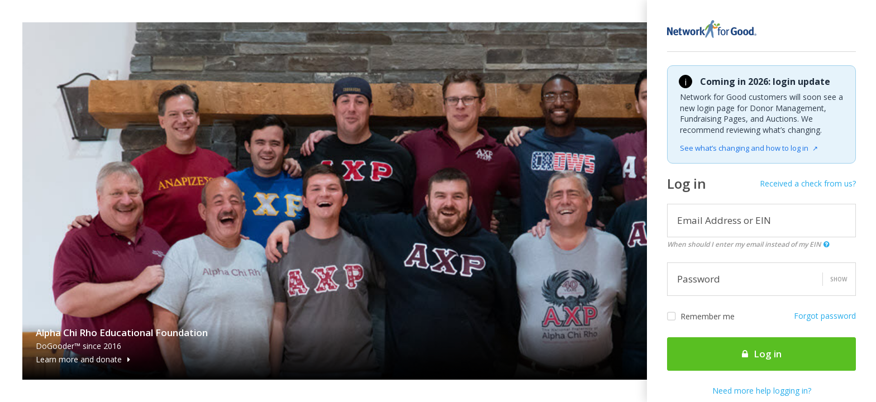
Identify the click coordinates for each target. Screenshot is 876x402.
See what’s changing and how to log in (749, 148)
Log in (762, 353)
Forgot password (825, 315)
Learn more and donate (83, 359)
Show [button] (838, 279)
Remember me (701, 316)
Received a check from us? (808, 183)
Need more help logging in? (761, 390)
